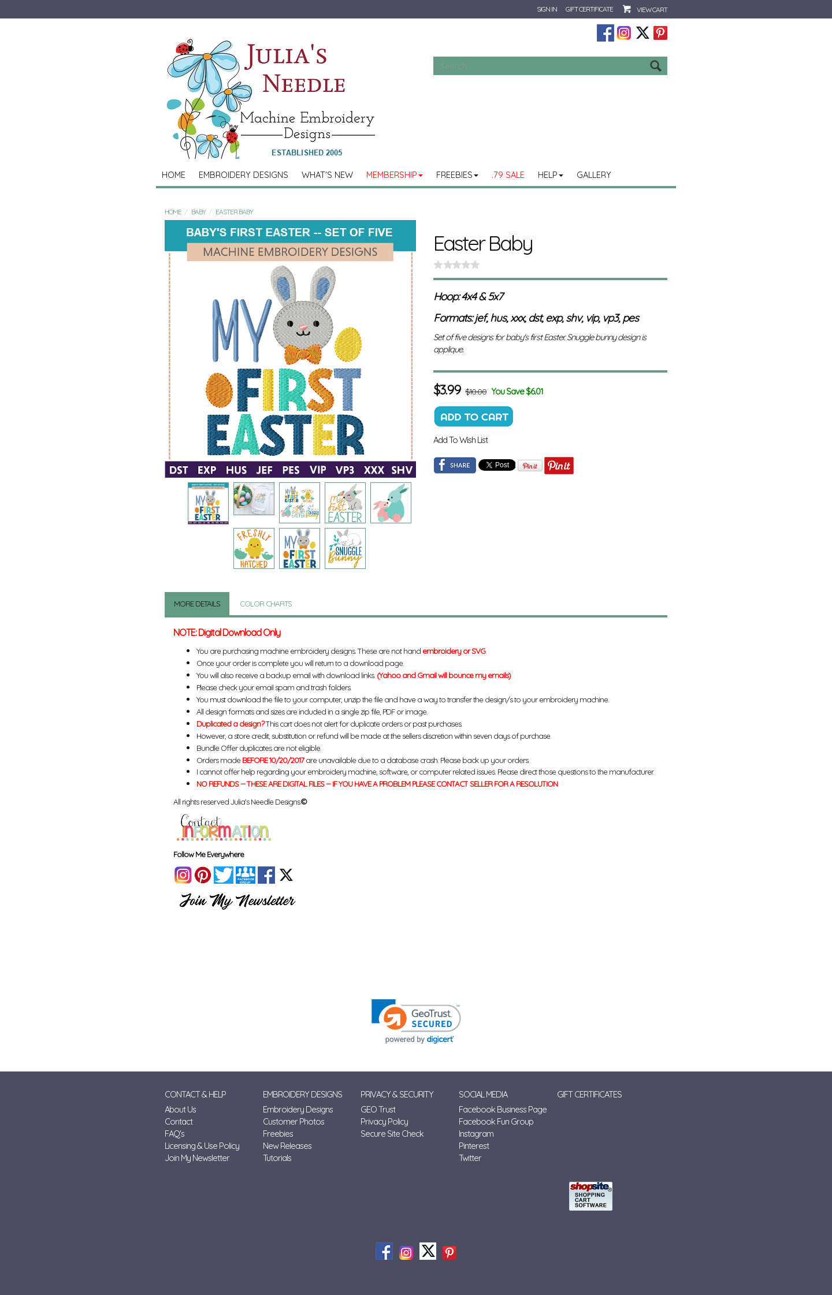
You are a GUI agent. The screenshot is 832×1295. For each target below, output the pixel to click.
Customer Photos (293, 1121)
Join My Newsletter (197, 1157)
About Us (180, 1109)
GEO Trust (378, 1109)
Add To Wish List (460, 439)
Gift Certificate (589, 9)
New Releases (287, 1145)
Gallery (594, 174)
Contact (178, 1121)
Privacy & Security (397, 1094)
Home (173, 174)
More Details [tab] (197, 603)
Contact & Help (195, 1094)
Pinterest (474, 1145)
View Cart (652, 9)
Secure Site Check (392, 1133)
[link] (416, 1021)
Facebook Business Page (503, 1109)
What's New (327, 174)
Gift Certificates (589, 1094)
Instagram (476, 1133)
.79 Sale (508, 174)
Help (550, 174)
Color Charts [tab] (266, 603)
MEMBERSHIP (394, 174)
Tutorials (277, 1157)
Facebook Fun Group (496, 1121)
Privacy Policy (384, 1121)
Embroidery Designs (243, 174)
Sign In (547, 9)
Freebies (457, 174)
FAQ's (174, 1133)
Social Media (483, 1094)
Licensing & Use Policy (202, 1145)
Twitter (470, 1157)
